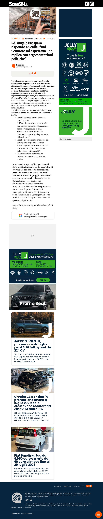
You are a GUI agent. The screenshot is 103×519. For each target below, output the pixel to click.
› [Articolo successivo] (53, 296)
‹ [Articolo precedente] (12, 296)
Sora (99, 513)
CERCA (43, 280)
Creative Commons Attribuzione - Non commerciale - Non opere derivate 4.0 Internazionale (57, 496)
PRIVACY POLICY (79, 486)
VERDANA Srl (15, 513)
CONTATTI (57, 486)
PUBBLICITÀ (67, 486)
